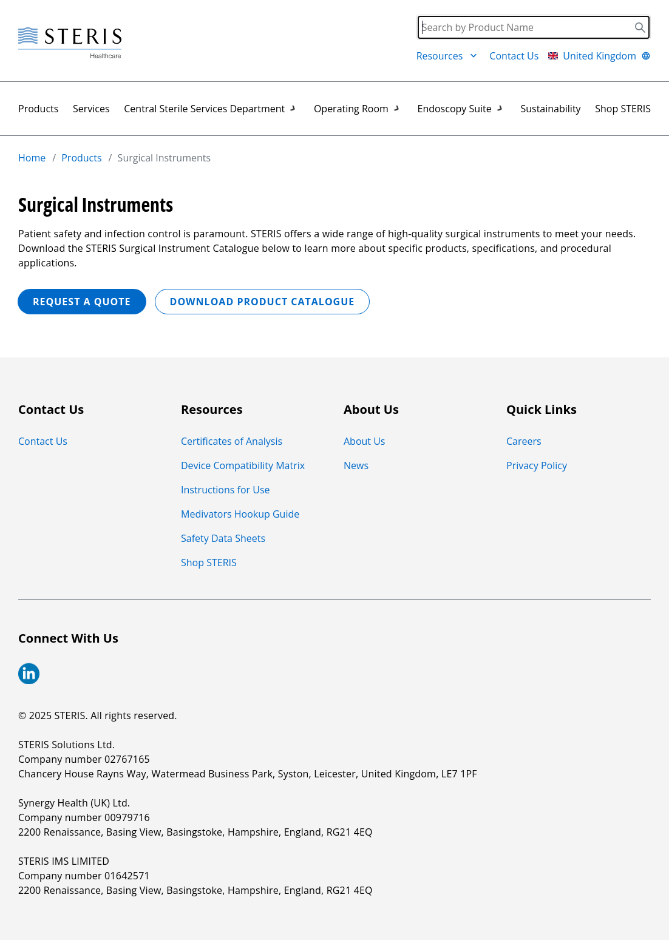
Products (38, 108)
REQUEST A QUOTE (82, 301)
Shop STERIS (623, 108)
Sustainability (550, 108)
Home (32, 157)
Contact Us (513, 56)
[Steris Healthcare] (69, 43)
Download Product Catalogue (262, 301)
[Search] (533, 27)
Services (91, 108)
